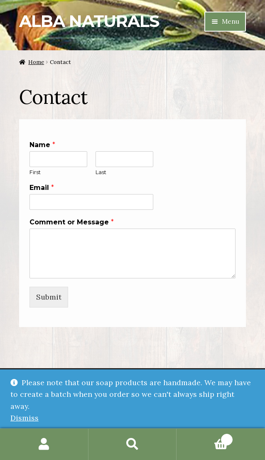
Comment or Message (71, 222)
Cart (205, 437)
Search (132, 444)
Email (41, 188)
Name (42, 145)
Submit (48, 297)
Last (101, 172)
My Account (44, 444)
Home (36, 62)
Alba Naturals (89, 21)
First (35, 172)
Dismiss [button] (24, 418)
